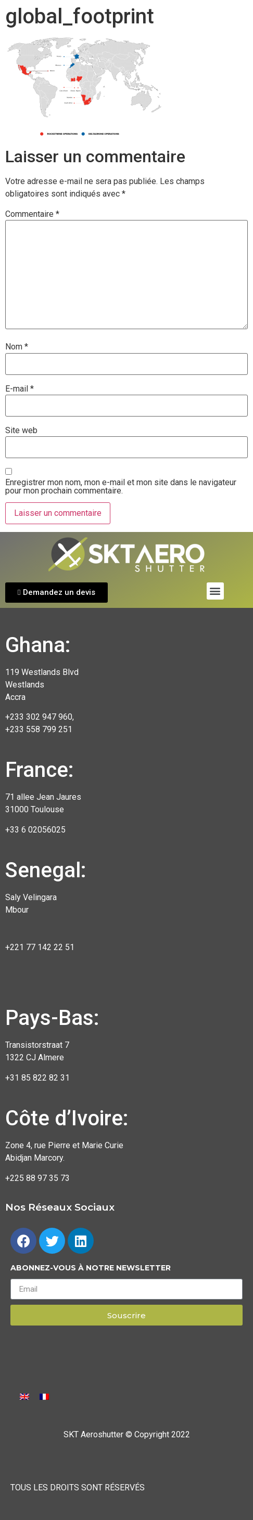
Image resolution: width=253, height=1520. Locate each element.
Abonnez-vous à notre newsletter (90, 1268)
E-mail (19, 389)
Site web (21, 430)
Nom (16, 347)
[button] (56, 592)
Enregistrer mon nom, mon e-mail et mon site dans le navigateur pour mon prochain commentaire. (120, 486)
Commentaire (32, 214)
